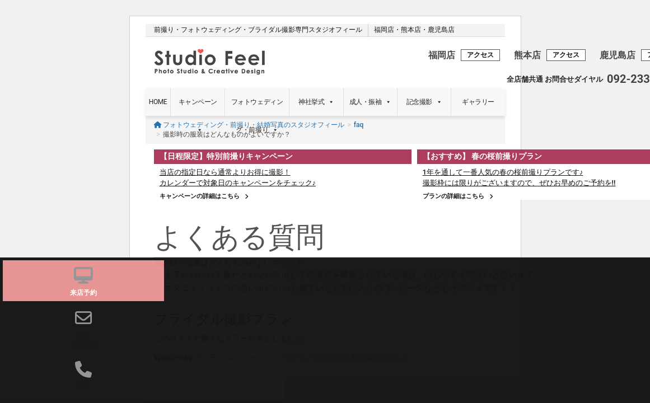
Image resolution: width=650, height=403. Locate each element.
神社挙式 (316, 102)
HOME (158, 102)
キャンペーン (198, 107)
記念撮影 (424, 102)
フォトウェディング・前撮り (257, 107)
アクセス (480, 55)
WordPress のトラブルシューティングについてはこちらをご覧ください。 (284, 357)
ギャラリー (478, 102)
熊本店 (411, 30)
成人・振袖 (370, 102)
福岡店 (384, 30)
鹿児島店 (441, 30)
